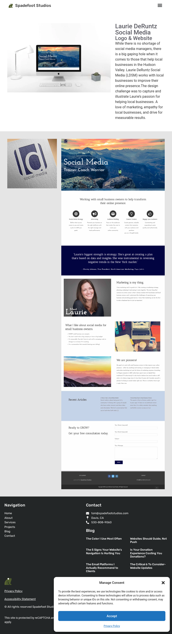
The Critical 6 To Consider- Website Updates (148, 566)
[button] (163, 583)
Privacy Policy (112, 626)
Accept (112, 616)
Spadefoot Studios (33, 5)
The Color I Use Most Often (104, 538)
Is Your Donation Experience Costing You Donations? (146, 553)
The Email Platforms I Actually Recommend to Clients (102, 568)
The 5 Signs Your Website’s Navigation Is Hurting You (104, 551)
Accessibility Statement (20, 599)
